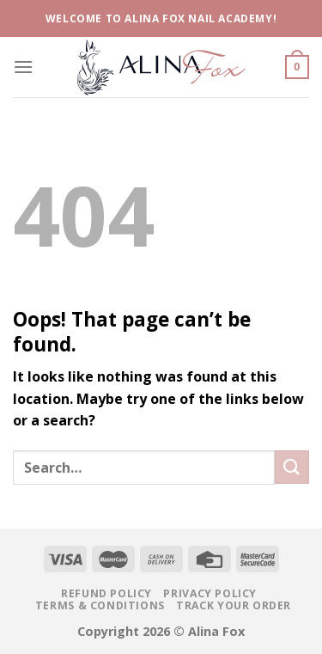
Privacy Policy (210, 593)
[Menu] (23, 67)
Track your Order (233, 605)
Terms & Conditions (100, 605)
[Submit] (292, 467)
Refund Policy (106, 593)
